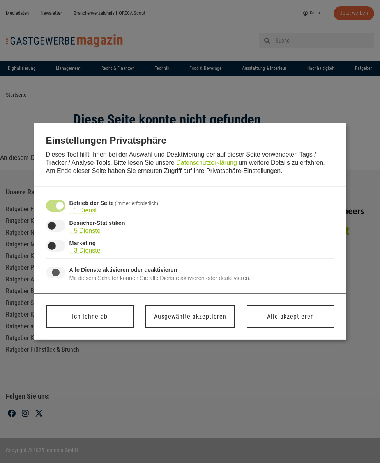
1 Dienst (83, 210)
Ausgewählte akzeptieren (190, 316)
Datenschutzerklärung (206, 162)
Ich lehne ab (90, 316)
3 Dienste (85, 250)
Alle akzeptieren (290, 316)
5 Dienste (85, 230)
